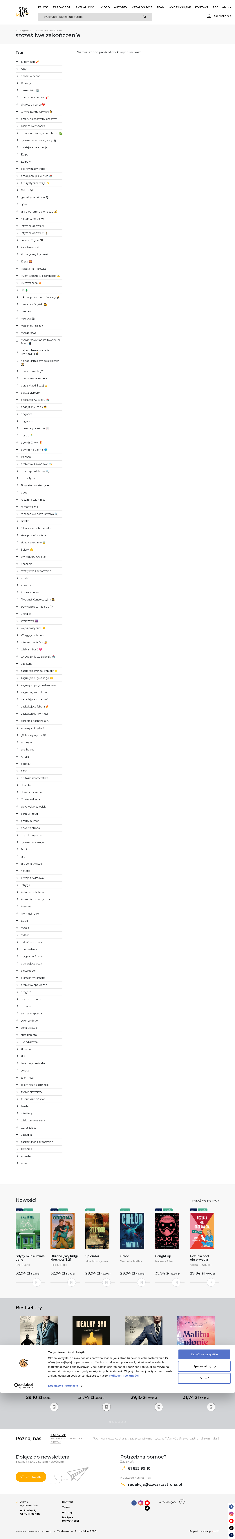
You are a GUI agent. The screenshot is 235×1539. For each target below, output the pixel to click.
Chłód (124, 1256)
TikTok (55, 1442)
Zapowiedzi (62, 7)
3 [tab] (116, 1422)
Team (160, 7)
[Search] (87, 17)
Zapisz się (30, 1476)
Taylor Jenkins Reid (196, 1388)
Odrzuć (204, 1524)
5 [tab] (122, 1422)
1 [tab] (110, 1422)
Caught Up (163, 1256)
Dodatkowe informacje (63, 1531)
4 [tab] (119, 1422)
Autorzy (120, 7)
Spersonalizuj (204, 1512)
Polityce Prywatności (124, 1521)
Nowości (28, 1210)
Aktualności (85, 7)
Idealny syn (91, 1380)
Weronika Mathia (131, 1261)
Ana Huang (23, 1264)
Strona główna (23, 30)
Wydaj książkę (180, 7)
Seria (19, 1210)
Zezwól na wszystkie (204, 1500)
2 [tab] (113, 1422)
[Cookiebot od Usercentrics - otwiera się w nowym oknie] (24, 1532)
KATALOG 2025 (142, 7)
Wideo (105, 7)
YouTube (76, 1438)
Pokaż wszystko (204, 1200)
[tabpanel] (39, 1361)
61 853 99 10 (135, 1468)
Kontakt (201, 7)
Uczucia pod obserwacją (199, 1257)
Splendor (92, 1256)
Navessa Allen (164, 1261)
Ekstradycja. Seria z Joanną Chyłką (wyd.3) (143, 1381)
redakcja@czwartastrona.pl (151, 1484)
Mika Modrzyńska (96, 1261)
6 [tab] (125, 1422)
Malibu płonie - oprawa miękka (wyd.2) (196, 1381)
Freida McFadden (91, 1385)
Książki (43, 7)
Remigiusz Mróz (39, 1385)
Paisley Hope (58, 1264)
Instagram (58, 1434)
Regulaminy (222, 7)
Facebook (57, 1438)
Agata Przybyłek (200, 1264)
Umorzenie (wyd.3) (39, 1380)
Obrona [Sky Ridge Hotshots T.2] (64, 1257)
